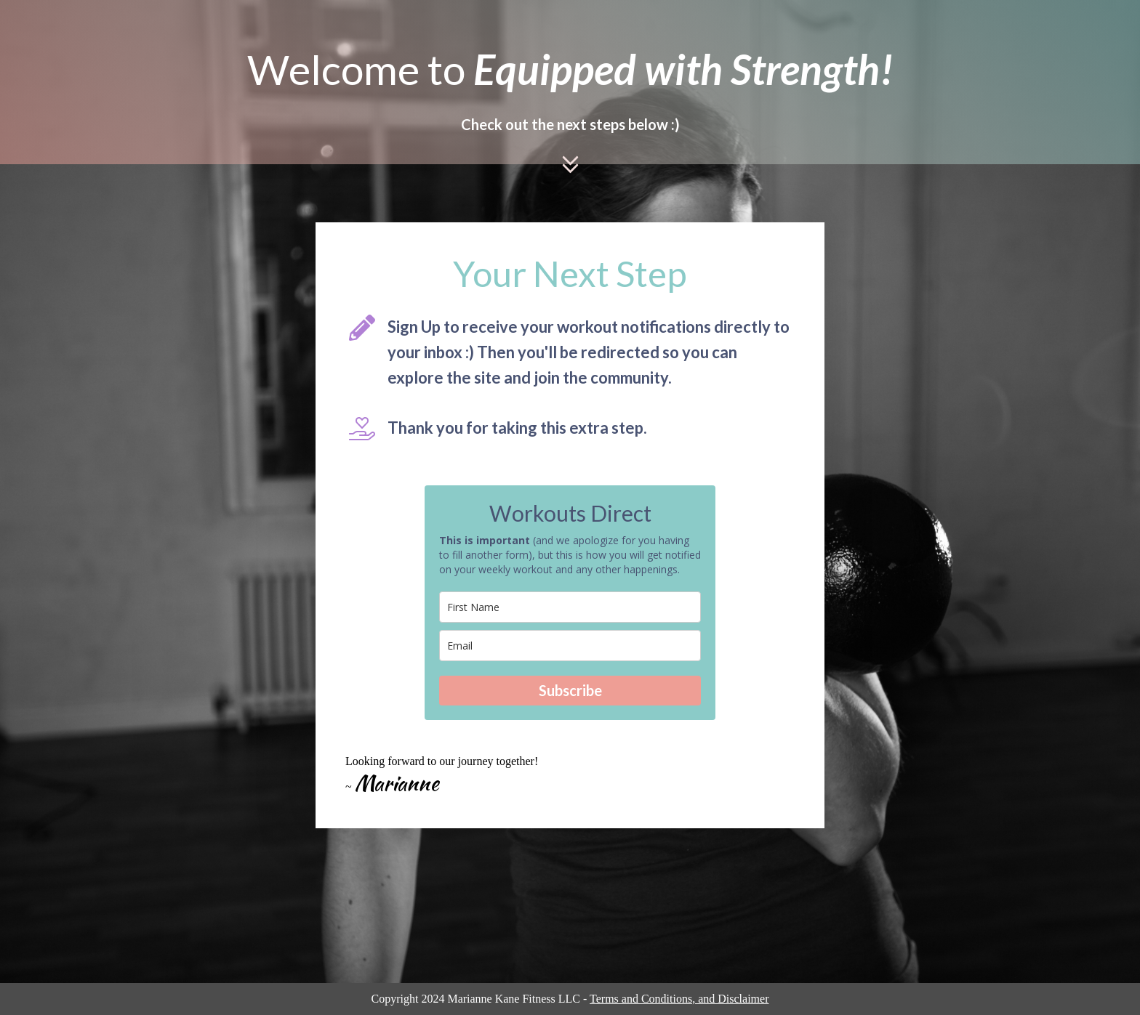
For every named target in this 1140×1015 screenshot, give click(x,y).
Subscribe (570, 690)
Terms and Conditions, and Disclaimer (679, 998)
